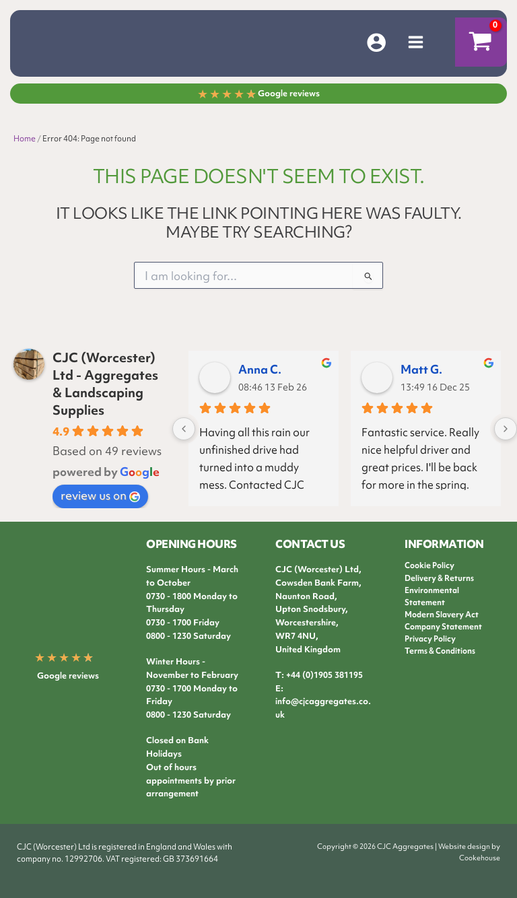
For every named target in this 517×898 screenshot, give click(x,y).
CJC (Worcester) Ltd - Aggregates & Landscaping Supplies (105, 384)
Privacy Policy (430, 638)
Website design (464, 846)
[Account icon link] (376, 42)
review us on (100, 495)
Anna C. (259, 369)
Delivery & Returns (439, 578)
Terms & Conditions (440, 651)
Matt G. (421, 369)
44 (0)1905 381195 (327, 675)
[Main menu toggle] (416, 42)
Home (24, 138)
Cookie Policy (429, 565)
